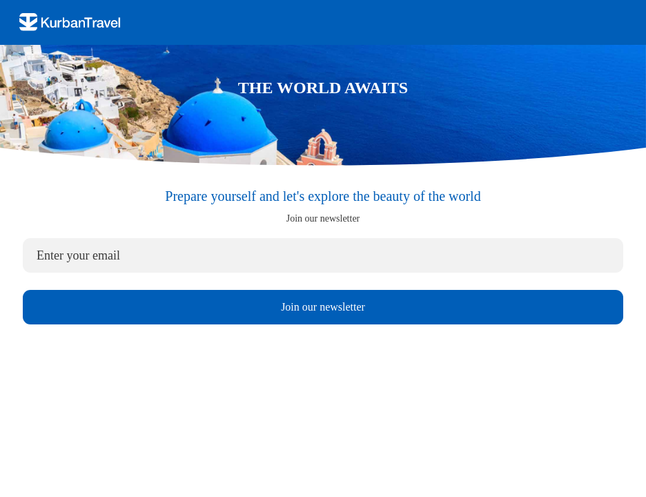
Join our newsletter (323, 307)
